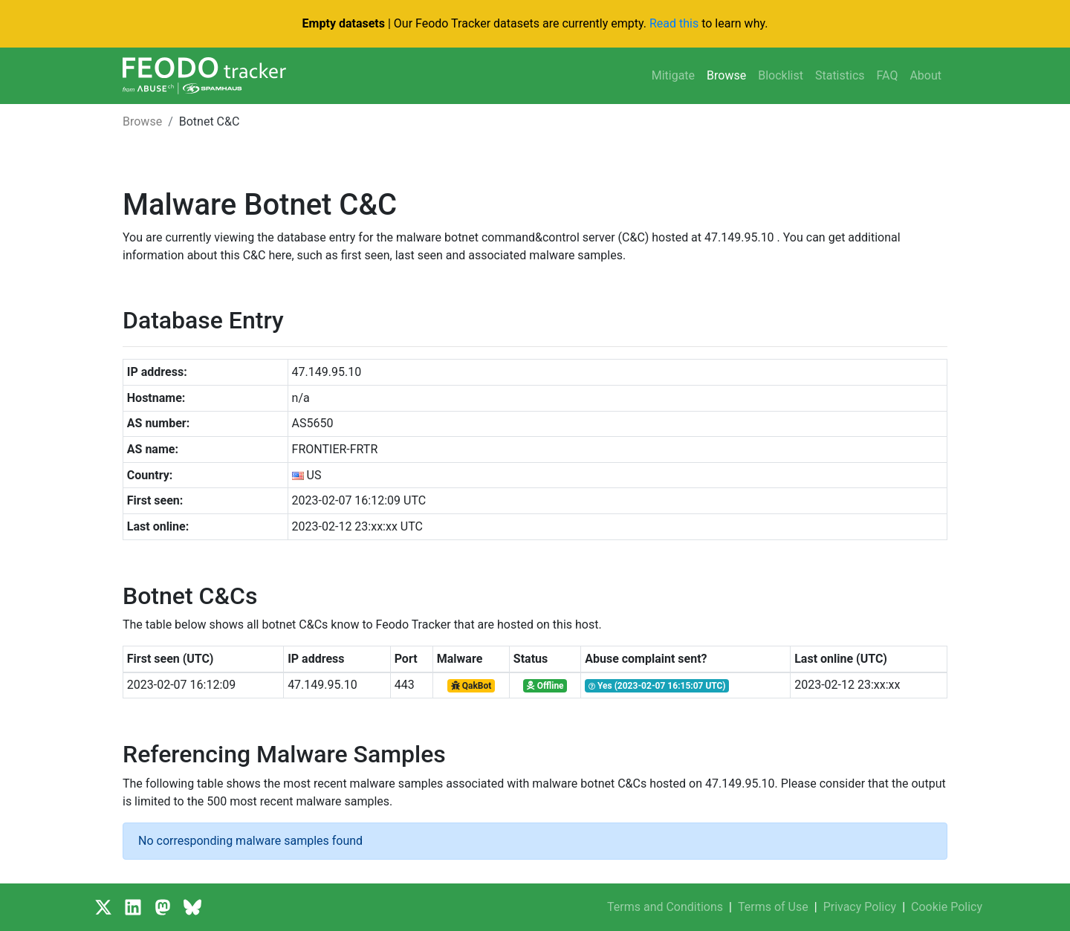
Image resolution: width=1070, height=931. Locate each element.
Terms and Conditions (665, 907)
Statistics (840, 75)
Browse (726, 75)
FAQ (887, 75)
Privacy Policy (860, 907)
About (925, 75)
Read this (673, 23)
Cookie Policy (946, 907)
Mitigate (673, 75)
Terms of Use (773, 907)
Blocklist (780, 75)
